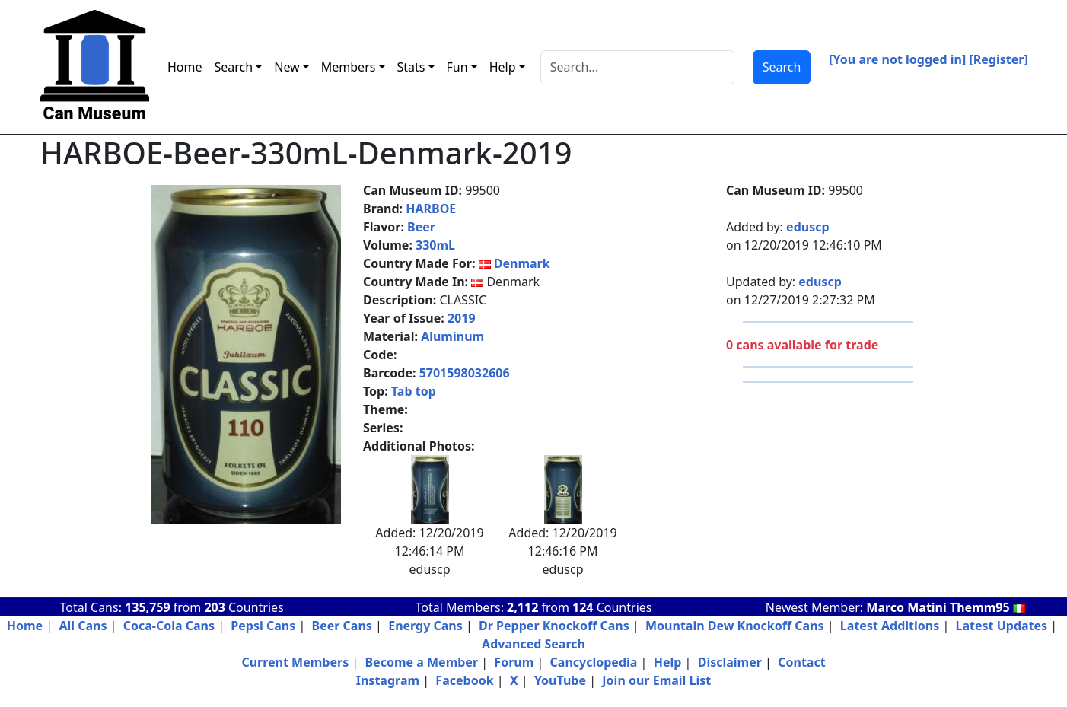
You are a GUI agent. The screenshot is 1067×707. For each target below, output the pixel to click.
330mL (435, 245)
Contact (801, 662)
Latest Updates (1002, 625)
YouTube (560, 680)
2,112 (522, 607)
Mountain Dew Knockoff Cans (734, 625)
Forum (514, 662)
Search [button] (234, 67)
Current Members (295, 662)
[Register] (999, 59)
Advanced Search (533, 643)
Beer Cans (342, 625)
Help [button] (502, 67)
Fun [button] (457, 67)
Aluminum (452, 336)
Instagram (387, 680)
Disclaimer (730, 662)
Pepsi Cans (263, 625)
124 (582, 607)
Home (184, 67)
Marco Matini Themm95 (945, 607)
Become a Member (421, 662)
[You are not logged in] (897, 59)
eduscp (807, 226)
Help (668, 662)
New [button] (286, 67)
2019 (462, 318)
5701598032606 (464, 373)
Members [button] (348, 67)
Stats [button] (411, 67)
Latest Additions (889, 625)
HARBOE (431, 208)
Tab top (413, 391)
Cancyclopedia (594, 662)
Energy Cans (425, 625)
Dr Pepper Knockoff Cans (554, 625)
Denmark (522, 263)
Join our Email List (656, 680)
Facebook (464, 680)
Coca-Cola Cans (169, 625)
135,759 (147, 607)
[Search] (637, 67)
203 (214, 607)
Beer (421, 226)
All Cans (83, 625)
